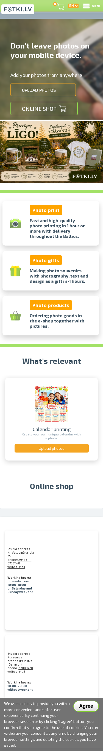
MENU (92, 6)
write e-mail (16, 567)
